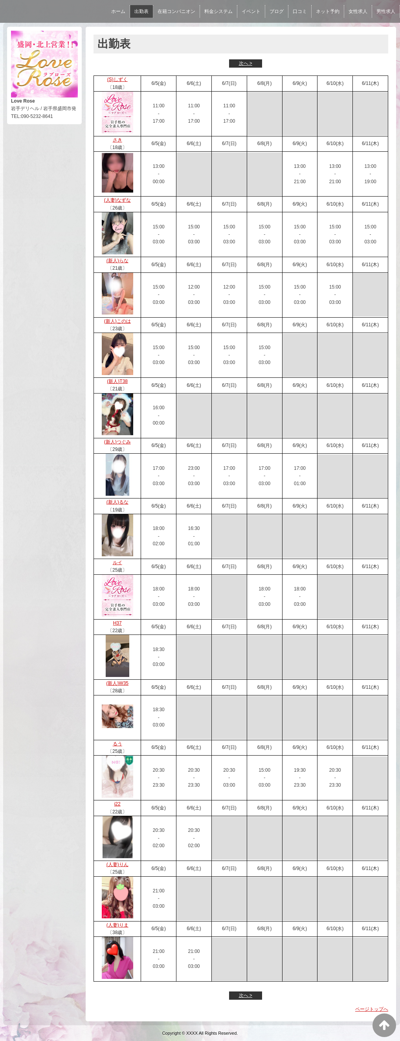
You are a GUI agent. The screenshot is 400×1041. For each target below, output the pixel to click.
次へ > (245, 63)
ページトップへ (371, 1009)
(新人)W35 (117, 683)
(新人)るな (117, 502)
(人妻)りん (117, 864)
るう (117, 744)
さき (117, 140)
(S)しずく (117, 79)
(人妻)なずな (117, 200)
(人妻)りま (117, 925)
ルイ (117, 562)
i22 (117, 804)
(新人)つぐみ (117, 442)
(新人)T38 (117, 381)
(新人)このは (117, 321)
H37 (117, 623)
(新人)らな (117, 260)
